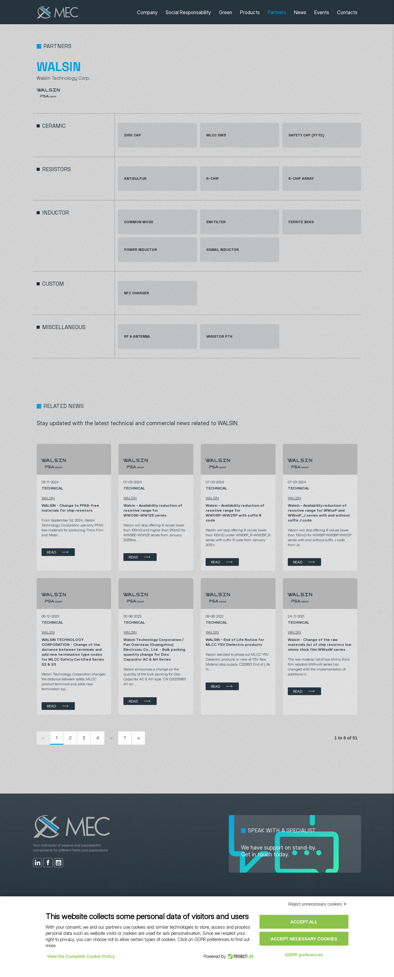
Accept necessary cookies (304, 938)
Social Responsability (188, 12)
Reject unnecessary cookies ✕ (317, 904)
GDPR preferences (304, 954)
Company (147, 12)
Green (225, 12)
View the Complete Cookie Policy (81, 956)
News (300, 12)
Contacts (347, 12)
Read (51, 580)
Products (250, 12)
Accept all (303, 921)
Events (321, 12)
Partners (277, 12)
